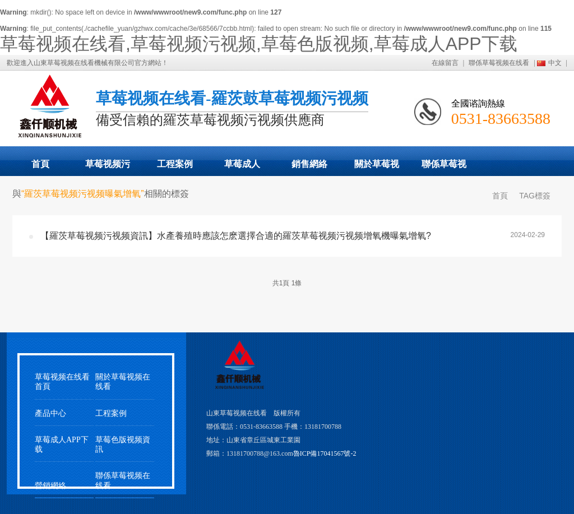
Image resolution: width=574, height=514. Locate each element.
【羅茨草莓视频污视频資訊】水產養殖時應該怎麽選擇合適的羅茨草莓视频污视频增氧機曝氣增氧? (235, 235)
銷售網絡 (309, 164)
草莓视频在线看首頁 (62, 382)
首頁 (40, 164)
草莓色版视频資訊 (122, 444)
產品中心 (50, 413)
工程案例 (175, 164)
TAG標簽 (534, 195)
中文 (555, 63)
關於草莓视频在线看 (376, 167)
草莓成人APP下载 (242, 167)
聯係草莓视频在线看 (499, 63)
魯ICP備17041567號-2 (325, 453)
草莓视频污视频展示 (107, 167)
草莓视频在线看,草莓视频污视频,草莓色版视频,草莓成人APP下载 (258, 44)
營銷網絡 (50, 485)
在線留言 (445, 63)
